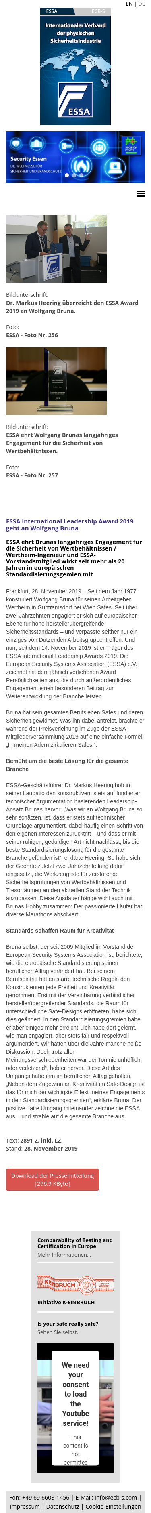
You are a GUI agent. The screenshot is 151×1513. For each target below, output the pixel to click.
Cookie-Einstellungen (113, 1506)
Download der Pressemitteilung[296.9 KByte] (52, 1179)
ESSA (52, 11)
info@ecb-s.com (116, 1497)
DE (141, 3)
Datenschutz (62, 1506)
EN (129, 3)
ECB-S (98, 11)
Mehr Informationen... (64, 1254)
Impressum (25, 1506)
